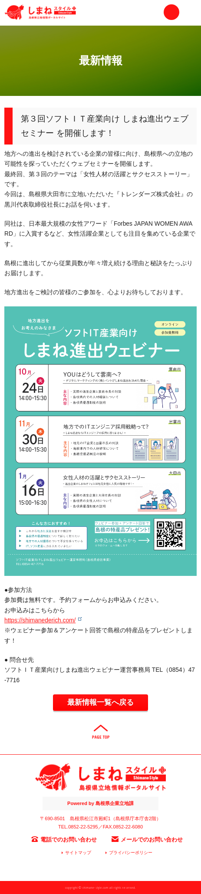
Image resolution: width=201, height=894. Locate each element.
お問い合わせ (171, 12)
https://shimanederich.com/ (40, 620)
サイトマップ (78, 852)
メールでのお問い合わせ (152, 839)
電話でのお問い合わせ (68, 839)
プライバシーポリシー (130, 852)
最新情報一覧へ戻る (100, 702)
